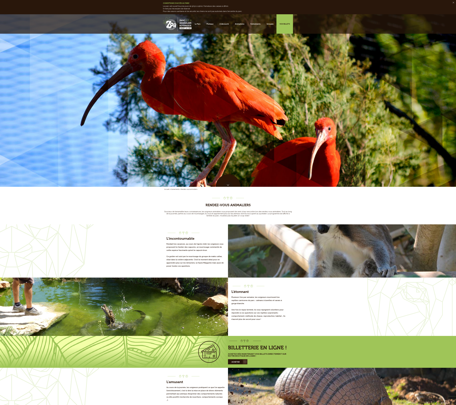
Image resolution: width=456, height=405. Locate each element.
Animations (239, 24)
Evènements (255, 24)
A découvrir (224, 24)
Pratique (210, 24)
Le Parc (198, 24)
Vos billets (285, 24)
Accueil (166, 189)
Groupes (270, 24)
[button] (228, 184)
